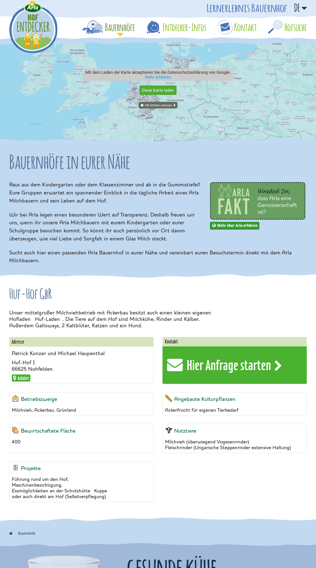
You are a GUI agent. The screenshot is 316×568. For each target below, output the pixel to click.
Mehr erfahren (158, 77)
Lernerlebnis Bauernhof (247, 7)
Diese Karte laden (158, 90)
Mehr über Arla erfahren (237, 225)
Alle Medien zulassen (158, 105)
